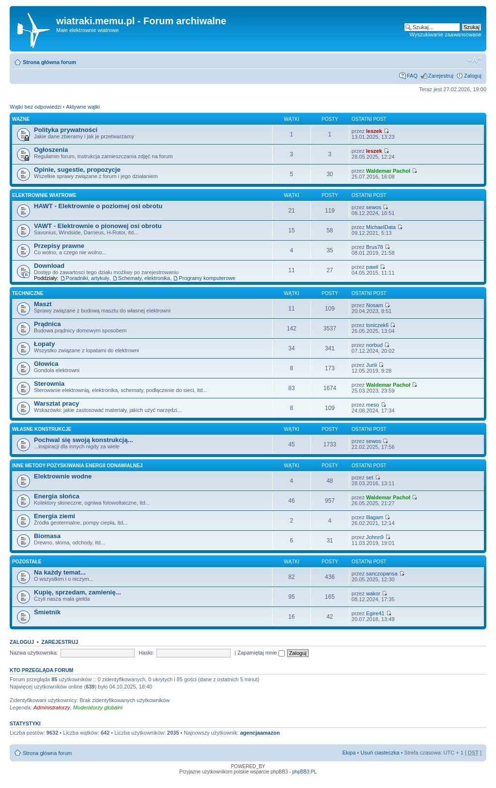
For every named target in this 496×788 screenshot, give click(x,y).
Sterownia (49, 383)
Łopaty (44, 343)
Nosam (374, 305)
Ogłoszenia (51, 149)
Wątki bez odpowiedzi (35, 107)
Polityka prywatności (65, 129)
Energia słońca (56, 496)
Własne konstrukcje (41, 429)
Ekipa (349, 752)
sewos (373, 207)
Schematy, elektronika (144, 278)
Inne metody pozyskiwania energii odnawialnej (77, 465)
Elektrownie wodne (63, 476)
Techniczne (27, 293)
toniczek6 (377, 325)
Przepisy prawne (59, 245)
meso (372, 405)
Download (49, 265)
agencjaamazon (260, 733)
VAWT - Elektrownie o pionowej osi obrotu (98, 226)
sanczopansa (382, 573)
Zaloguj (472, 76)
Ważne (21, 119)
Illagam (374, 517)
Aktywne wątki (83, 107)
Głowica (46, 363)
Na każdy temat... (60, 572)
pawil (372, 267)
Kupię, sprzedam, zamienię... (77, 592)
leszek (374, 131)
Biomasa (47, 536)
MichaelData (381, 227)
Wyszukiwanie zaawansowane (445, 34)
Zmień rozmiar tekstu (474, 60)
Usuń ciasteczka (379, 752)
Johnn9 (375, 537)
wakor (373, 593)
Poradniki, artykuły (87, 278)
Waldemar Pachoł (388, 171)
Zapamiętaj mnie (260, 653)
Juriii (371, 365)
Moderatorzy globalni (98, 707)
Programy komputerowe (207, 278)
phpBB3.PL (304, 771)
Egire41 (375, 613)
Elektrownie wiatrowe (44, 195)
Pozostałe (26, 561)
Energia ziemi (54, 516)
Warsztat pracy (56, 403)
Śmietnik (47, 612)
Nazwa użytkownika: (34, 653)
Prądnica (47, 324)
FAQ (412, 76)
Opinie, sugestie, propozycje (77, 169)
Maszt (43, 304)
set (369, 477)
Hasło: (146, 653)
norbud (374, 345)
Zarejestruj (440, 76)
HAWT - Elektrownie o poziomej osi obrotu (98, 206)
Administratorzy (51, 707)
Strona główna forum (49, 62)
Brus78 (374, 247)
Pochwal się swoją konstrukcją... (83, 439)
